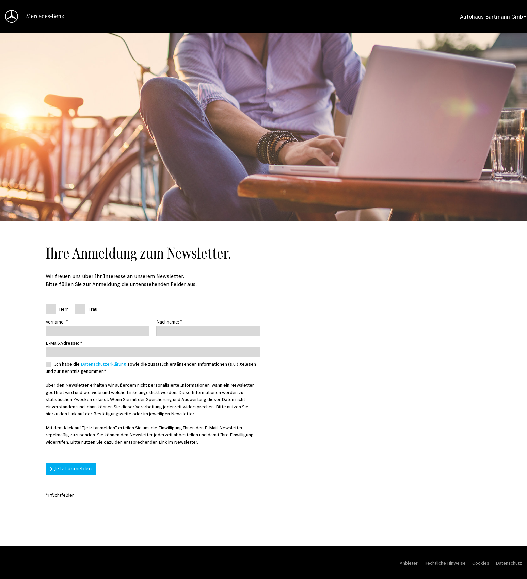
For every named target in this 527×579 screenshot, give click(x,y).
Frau (92, 309)
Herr (63, 309)
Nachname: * (169, 322)
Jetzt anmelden (73, 468)
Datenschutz (509, 563)
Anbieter (409, 563)
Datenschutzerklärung (103, 364)
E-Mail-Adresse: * (64, 343)
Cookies (480, 563)
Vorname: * (57, 322)
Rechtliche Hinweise (445, 563)
